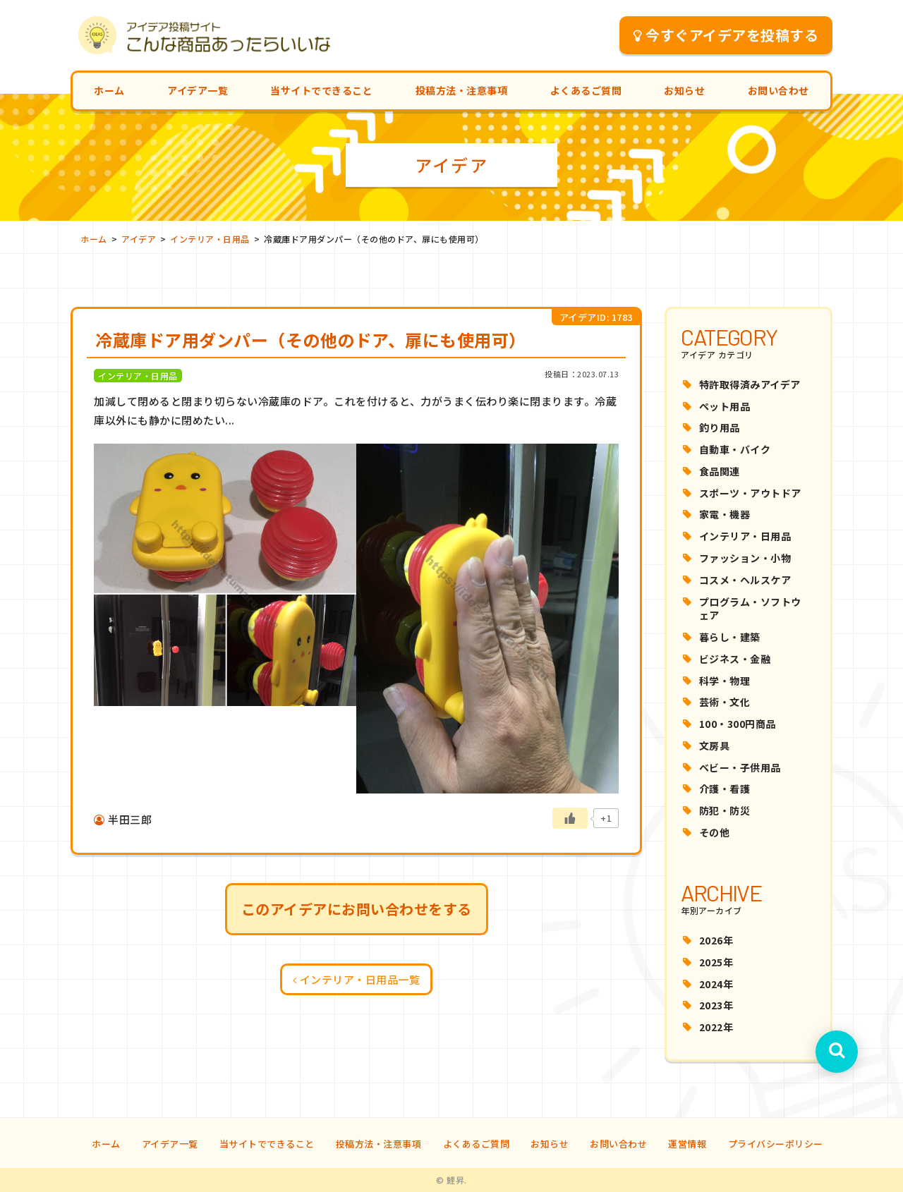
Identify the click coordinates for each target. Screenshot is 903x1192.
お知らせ (684, 90)
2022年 (716, 1027)
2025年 (716, 962)
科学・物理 (725, 681)
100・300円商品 (737, 724)
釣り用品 (719, 427)
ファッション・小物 (745, 558)
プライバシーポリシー (775, 1143)
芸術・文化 (725, 702)
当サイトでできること (321, 90)
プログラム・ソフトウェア (750, 609)
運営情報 (687, 1143)
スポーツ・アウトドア (750, 493)
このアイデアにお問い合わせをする (356, 909)
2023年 (716, 1005)
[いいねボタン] (570, 818)
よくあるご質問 (586, 90)
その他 (714, 832)
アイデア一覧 (197, 90)
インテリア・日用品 (745, 536)
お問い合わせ (778, 90)
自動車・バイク (735, 449)
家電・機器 (725, 514)
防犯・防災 (725, 810)
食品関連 (719, 471)
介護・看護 (725, 789)
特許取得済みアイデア (750, 384)
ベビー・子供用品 (740, 767)
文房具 (714, 745)
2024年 (716, 984)
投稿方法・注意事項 (462, 90)
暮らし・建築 (729, 637)
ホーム (109, 90)
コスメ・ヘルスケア (745, 580)
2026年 (716, 940)
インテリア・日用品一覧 (356, 979)
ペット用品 (725, 406)
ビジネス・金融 (735, 659)
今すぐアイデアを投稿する (726, 35)
